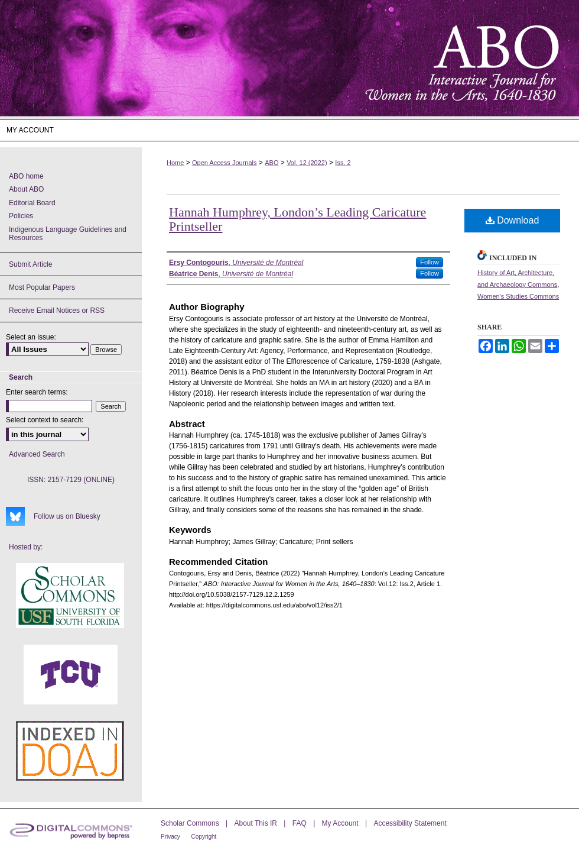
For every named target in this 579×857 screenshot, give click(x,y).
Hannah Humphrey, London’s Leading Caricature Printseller (297, 219)
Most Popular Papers (42, 287)
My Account (341, 823)
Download (512, 220)
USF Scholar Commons (70, 595)
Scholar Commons (191, 823)
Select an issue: (31, 337)
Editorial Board (32, 203)
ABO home (26, 176)
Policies (21, 216)
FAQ (300, 823)
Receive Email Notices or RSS (57, 310)
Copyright (204, 836)
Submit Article (30, 264)
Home (175, 162)
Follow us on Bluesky (67, 516)
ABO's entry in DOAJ (70, 751)
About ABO (26, 189)
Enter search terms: (37, 392)
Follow (429, 262)
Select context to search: (44, 420)
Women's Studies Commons (518, 296)
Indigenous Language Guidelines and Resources (67, 233)
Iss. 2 (342, 162)
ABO (271, 162)
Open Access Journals (224, 162)
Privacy (171, 836)
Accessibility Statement (409, 823)
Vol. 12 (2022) (307, 162)
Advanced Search (37, 454)
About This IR (257, 823)
